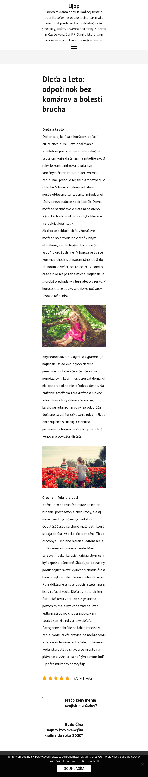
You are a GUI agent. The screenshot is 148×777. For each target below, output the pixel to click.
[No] (142, 764)
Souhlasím (74, 768)
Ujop (74, 6)
